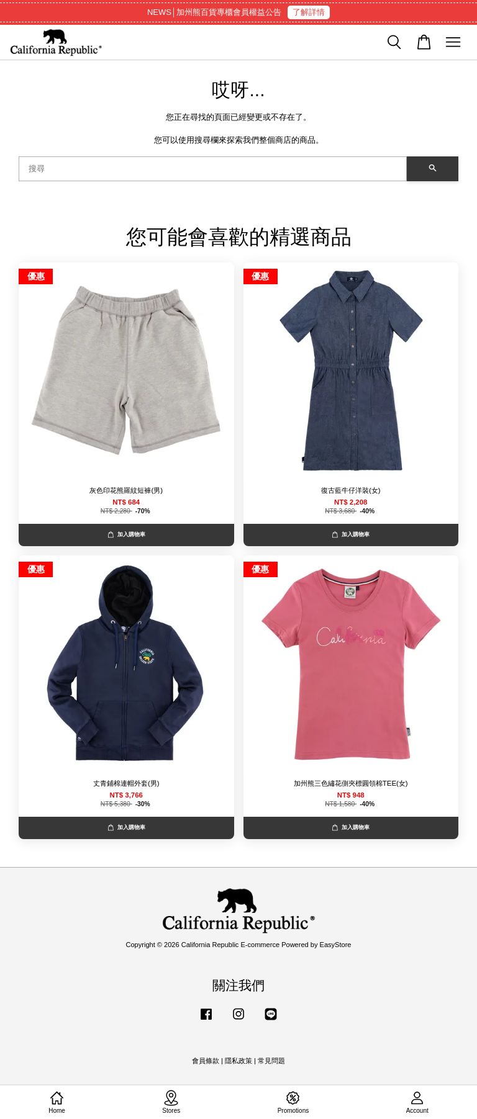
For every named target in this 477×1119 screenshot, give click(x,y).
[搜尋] (213, 168)
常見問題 (271, 1060)
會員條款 (205, 1060)
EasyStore (336, 944)
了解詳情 (309, 12)
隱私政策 (238, 1060)
